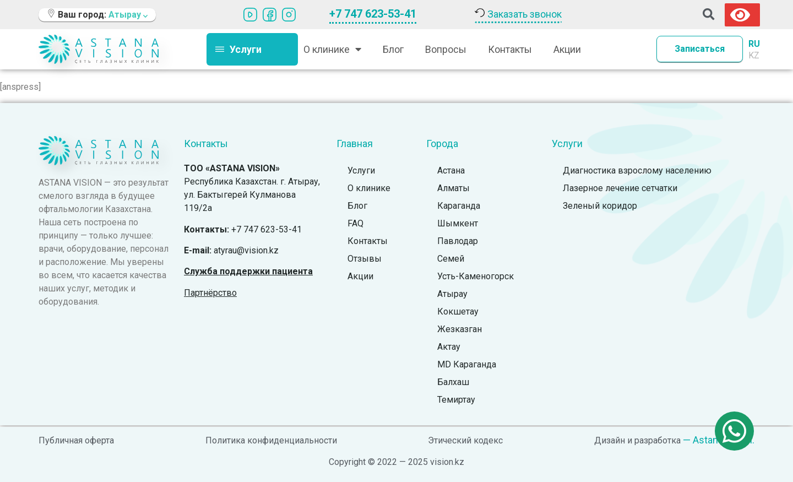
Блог (393, 49)
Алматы (453, 188)
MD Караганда (466, 364)
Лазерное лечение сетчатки (620, 188)
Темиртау (456, 399)
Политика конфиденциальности (271, 440)
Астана (451, 170)
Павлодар (457, 241)
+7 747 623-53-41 (372, 13)
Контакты (510, 49)
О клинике (332, 49)
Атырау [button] (128, 14)
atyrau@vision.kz (246, 250)
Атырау (452, 294)
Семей (450, 258)
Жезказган (459, 329)
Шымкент (457, 223)
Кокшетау (458, 311)
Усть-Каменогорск (475, 276)
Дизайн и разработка (637, 440)
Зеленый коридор (600, 206)
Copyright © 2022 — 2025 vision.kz (396, 462)
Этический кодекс (465, 440)
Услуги (361, 170)
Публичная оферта (76, 440)
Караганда (458, 206)
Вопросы (445, 49)
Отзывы (364, 258)
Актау (448, 347)
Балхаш (453, 382)
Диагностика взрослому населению (637, 170)
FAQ (355, 223)
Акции (567, 49)
